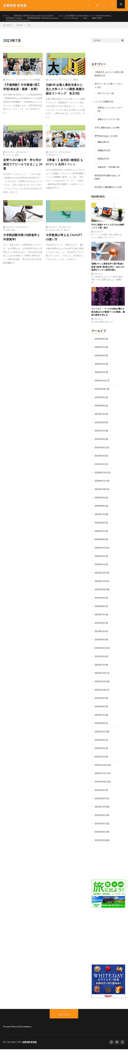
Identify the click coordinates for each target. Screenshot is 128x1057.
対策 (8, 246)
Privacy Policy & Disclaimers (19, 33)
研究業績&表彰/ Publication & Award (24, 27)
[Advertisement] (108, 946)
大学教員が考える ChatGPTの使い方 (64, 253)
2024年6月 (100, 534)
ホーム (6, 15)
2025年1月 (100, 477)
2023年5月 (100, 641)
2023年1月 (100, 674)
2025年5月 (100, 444)
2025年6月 (100, 435)
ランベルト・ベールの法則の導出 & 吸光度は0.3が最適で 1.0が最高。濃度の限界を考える (108, 326)
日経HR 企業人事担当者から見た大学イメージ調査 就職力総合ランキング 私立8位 (65, 105)
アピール (9, 171)
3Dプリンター (105, 109)
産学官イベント (55, 171)
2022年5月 (100, 740)
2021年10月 (101, 790)
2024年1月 (100, 575)
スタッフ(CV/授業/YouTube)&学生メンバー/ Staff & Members (36, 21)
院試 (13, 246)
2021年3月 (100, 848)
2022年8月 (100, 716)
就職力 (76, 96)
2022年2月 (100, 757)
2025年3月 (100, 460)
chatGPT (52, 246)
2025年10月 (101, 402)
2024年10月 (101, 501)
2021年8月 (100, 806)
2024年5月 (100, 543)
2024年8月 (100, 518)
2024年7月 (100, 526)
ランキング (66, 96)
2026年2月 (100, 386)
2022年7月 (100, 724)
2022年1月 (100, 765)
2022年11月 (101, 691)
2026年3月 (100, 378)
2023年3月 (100, 658)
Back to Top (64, 1022)
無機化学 (102, 165)
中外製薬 (36, 96)
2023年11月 (101, 592)
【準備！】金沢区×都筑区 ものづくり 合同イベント (64, 178)
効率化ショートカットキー (111, 123)
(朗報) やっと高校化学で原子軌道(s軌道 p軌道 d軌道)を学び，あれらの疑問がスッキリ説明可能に (107, 281)
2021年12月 (101, 773)
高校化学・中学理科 (108, 182)
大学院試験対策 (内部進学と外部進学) (21, 253)
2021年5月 (100, 831)
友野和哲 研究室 (30, 1050)
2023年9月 (100, 608)
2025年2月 (100, 468)
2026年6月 (100, 353)
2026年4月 (100, 369)
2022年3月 (100, 749)
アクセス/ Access (55, 27)
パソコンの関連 (102, 117)
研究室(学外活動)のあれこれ (26, 72)
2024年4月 (100, 551)
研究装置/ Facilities (81, 21)
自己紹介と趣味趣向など (67, 224)
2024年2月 (100, 567)
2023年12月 (101, 584)
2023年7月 (100, 625)
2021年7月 (100, 815)
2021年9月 (100, 798)
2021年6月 (100, 823)
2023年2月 (100, 666)
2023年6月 (100, 633)
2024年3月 (100, 559)
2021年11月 (101, 782)
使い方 (59, 246)
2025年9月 (100, 411)
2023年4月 (100, 650)
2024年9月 (100, 510)
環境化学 (102, 173)
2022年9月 (100, 707)
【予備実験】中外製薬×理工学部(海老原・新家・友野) (21, 103)
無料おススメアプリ (108, 134)
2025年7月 (100, 427)
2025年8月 (100, 419)
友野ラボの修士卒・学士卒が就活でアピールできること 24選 (22, 180)
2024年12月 (101, 485)
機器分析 (102, 157)
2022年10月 (101, 699)
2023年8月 (100, 617)
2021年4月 (100, 839)
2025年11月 (101, 394)
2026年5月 (100, 361)
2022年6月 (100, 732)
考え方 (66, 246)
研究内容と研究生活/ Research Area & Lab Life (38, 15)
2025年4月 (100, 452)
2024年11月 (101, 493)
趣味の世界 (84, 27)
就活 (17, 171)
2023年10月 (101, 600)
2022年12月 (101, 683)
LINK (71, 27)
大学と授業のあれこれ (106, 143)
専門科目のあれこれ (105, 151)
